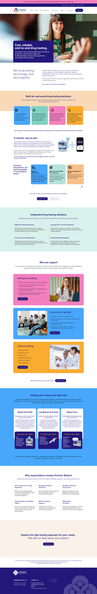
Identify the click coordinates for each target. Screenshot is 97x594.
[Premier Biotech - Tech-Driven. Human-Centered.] (20, 572)
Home (32, 10)
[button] (32, 187)
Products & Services (45, 10)
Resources (71, 10)
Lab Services (55, 10)
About (36, 10)
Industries (63, 10)
